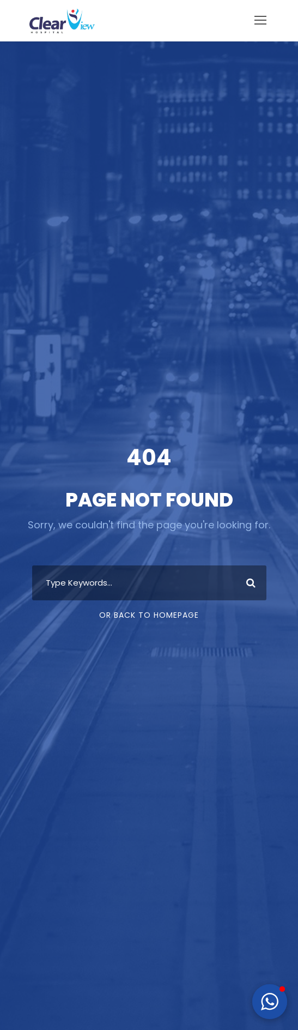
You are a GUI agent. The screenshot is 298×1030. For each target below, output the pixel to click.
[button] (269, 1001)
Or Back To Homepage (149, 615)
